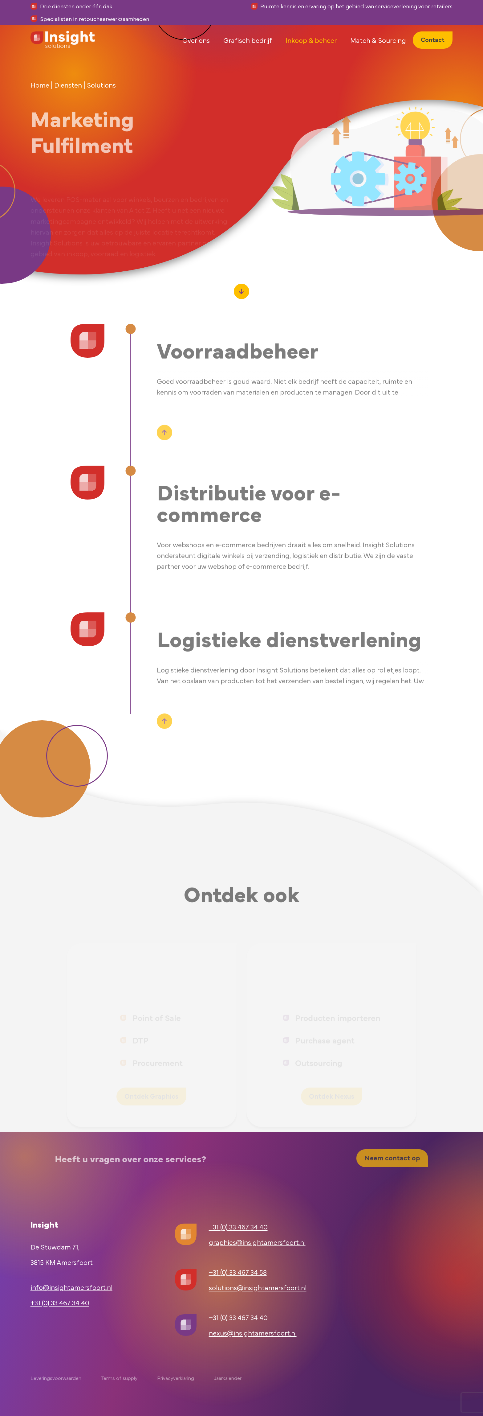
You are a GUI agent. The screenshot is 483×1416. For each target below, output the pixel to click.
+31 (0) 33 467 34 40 (59, 1302)
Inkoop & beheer (311, 50)
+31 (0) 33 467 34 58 (238, 1272)
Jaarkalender (228, 1377)
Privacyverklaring (175, 1377)
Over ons (196, 50)
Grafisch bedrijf (247, 50)
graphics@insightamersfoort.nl (257, 1242)
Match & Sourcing (378, 50)
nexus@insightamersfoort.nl (253, 1332)
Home (39, 84)
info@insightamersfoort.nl (71, 1287)
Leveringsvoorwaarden (55, 1377)
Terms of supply (119, 1377)
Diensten (68, 84)
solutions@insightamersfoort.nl (257, 1287)
